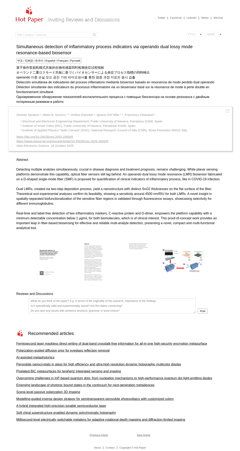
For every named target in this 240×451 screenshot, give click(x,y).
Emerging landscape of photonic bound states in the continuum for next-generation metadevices (85, 385)
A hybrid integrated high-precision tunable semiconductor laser (61, 406)
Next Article (143, 435)
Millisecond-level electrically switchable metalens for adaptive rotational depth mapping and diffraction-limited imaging (100, 419)
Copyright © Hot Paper (132, 447)
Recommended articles (51, 333)
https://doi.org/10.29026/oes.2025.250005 (44, 136)
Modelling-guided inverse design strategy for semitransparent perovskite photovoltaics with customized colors (95, 399)
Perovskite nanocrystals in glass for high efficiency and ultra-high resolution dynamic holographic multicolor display (98, 364)
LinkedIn (191, 17)
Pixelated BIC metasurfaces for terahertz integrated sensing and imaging (68, 371)
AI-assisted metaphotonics (35, 357)
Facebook (176, 17)
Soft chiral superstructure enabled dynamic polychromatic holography (66, 412)
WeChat (218, 17)
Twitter (161, 17)
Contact (110, 447)
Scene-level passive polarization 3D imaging (48, 392)
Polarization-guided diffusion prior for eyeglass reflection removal (63, 350)
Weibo (205, 17)
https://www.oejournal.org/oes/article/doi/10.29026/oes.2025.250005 (62, 141)
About (97, 447)
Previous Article (99, 435)
